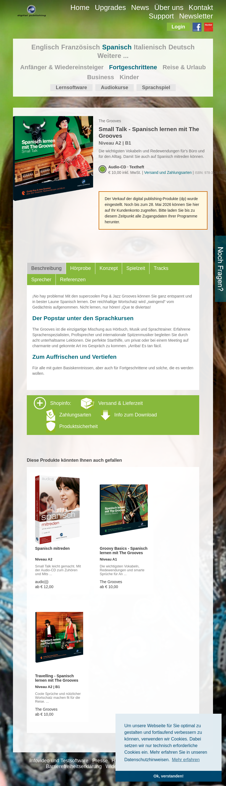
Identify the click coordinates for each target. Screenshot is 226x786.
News (140, 7)
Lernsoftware (71, 87)
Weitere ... (113, 55)
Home (80, 7)
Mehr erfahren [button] (186, 759)
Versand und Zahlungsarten (168, 172)
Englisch (45, 47)
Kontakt (201, 7)
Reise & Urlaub (184, 67)
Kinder (129, 77)
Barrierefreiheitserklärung (74, 766)
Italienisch (150, 47)
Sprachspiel (156, 87)
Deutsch (182, 47)
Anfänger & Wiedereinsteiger (62, 67)
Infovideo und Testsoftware (58, 760)
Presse (100, 760)
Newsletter (196, 16)
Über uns (168, 7)
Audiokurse (114, 87)
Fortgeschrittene (133, 67)
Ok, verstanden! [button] (169, 776)
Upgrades (110, 7)
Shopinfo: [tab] (95, 414)
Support (161, 16)
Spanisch (117, 47)
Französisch (80, 47)
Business (100, 77)
